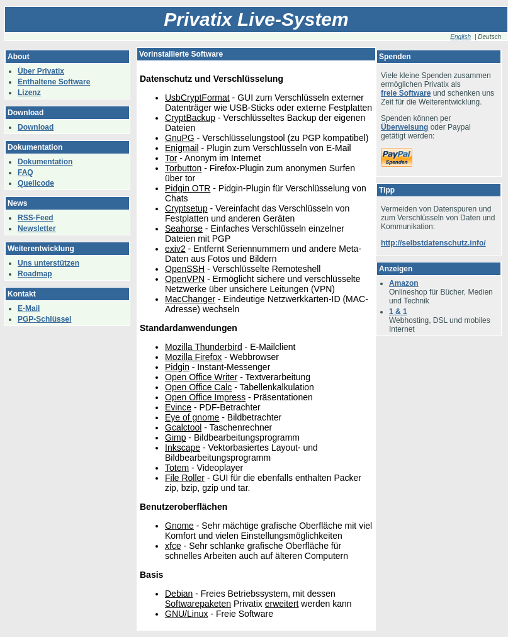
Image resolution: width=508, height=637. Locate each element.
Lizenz (29, 92)
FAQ (25, 172)
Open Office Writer (201, 377)
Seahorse (184, 228)
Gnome (179, 526)
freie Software (406, 93)
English (460, 36)
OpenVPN (185, 279)
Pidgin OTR (187, 188)
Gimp (175, 437)
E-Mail (29, 308)
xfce (173, 546)
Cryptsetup (186, 208)
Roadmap (35, 273)
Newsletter (37, 228)
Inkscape (182, 448)
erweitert (282, 604)
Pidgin (177, 367)
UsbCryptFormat (197, 98)
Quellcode (36, 183)
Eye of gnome (192, 417)
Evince (178, 407)
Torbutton (183, 168)
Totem (177, 468)
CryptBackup (190, 118)
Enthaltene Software (54, 81)
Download (36, 127)
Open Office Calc (198, 387)
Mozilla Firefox (193, 357)
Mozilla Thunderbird (203, 347)
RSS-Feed (36, 217)
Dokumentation (45, 161)
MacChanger (190, 299)
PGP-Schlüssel (44, 319)
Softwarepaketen (198, 604)
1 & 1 (398, 311)
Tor (171, 158)
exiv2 (175, 249)
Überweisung (404, 127)
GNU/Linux (186, 614)
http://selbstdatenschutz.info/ (433, 243)
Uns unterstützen (48, 263)
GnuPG (180, 138)
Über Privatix (41, 71)
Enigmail (182, 148)
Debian (179, 594)
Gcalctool (183, 427)
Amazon (404, 283)
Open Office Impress (205, 397)
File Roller (185, 478)
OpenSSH (185, 269)
